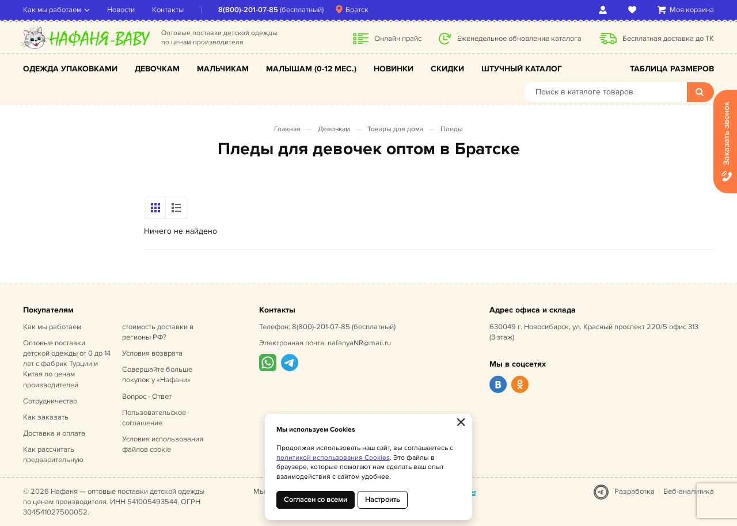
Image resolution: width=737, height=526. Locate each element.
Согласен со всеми (315, 499)
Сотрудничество (50, 401)
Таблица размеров (672, 69)
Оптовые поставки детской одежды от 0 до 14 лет (67, 364)
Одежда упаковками (70, 69)
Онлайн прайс (397, 38)
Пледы (451, 129)
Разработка (634, 491)
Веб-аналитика (688, 491)
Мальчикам (223, 69)
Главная (287, 129)
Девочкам (157, 69)
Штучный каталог (521, 69)
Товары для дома (395, 129)
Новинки (393, 69)
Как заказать (46, 417)
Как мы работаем (52, 9)
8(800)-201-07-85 (248, 9)
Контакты (168, 9)
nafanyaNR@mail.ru (359, 343)
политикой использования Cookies (333, 457)
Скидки (447, 69)
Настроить (382, 499)
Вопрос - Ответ (147, 396)
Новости (121, 9)
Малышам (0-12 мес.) (311, 69)
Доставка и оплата (54, 433)
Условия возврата (152, 353)
